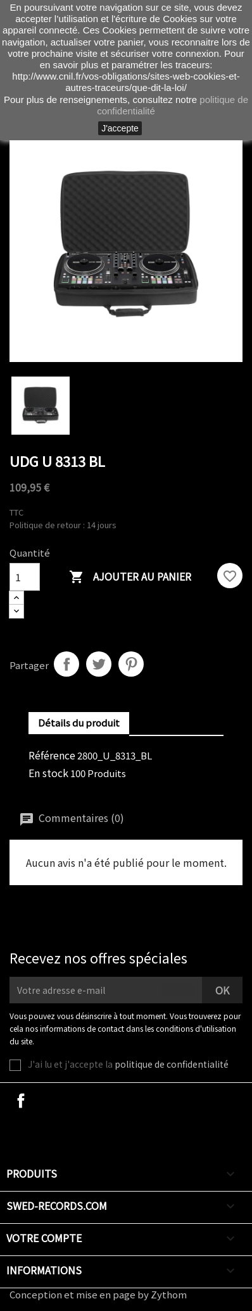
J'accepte (120, 128)
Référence (51, 755)
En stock (48, 772)
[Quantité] (24, 577)
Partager (66, 664)
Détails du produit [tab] (79, 722)
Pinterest (131, 664)
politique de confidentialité (172, 1064)
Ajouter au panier (130, 577)
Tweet (98, 664)
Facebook (21, 1100)
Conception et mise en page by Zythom (98, 1294)
